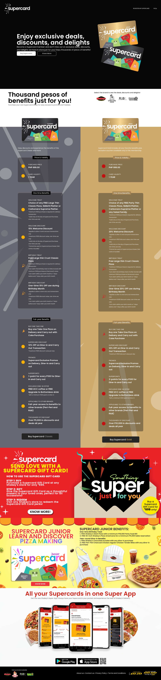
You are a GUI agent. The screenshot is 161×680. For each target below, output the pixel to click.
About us (81, 673)
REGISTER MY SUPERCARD (141, 8)
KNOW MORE (40, 584)
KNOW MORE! (40, 512)
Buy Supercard (40, 436)
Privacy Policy (101, 673)
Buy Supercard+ (26, 53)
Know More (46, 53)
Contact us (90, 673)
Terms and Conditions (117, 673)
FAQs (155, 8)
